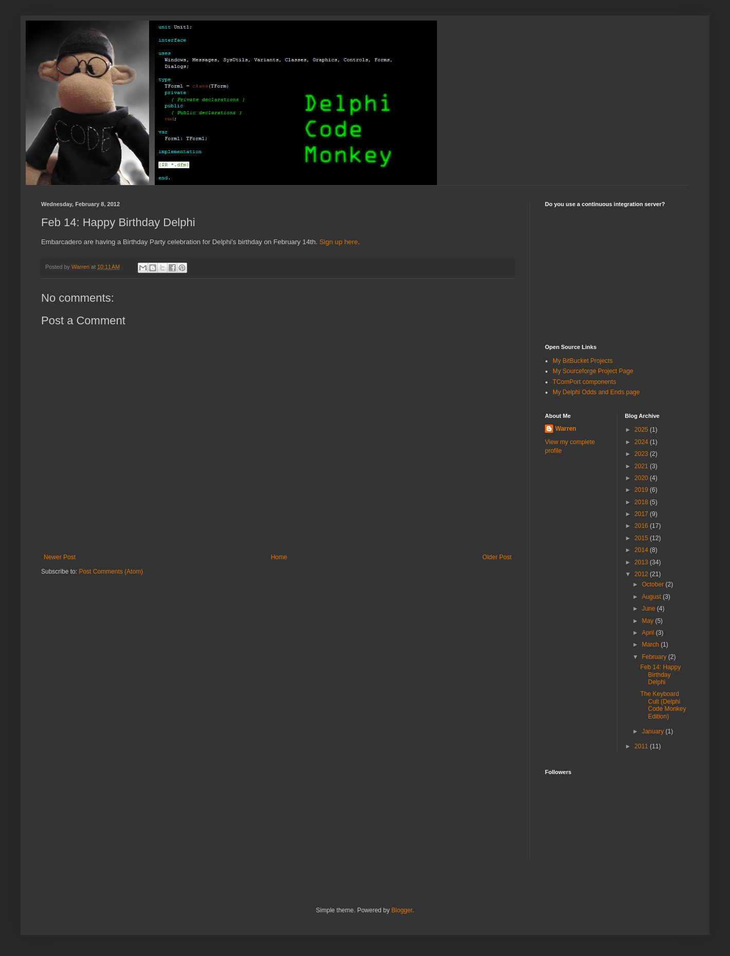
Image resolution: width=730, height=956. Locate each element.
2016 (642, 525)
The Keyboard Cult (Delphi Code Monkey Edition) (663, 705)
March (651, 644)
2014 (642, 550)
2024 (642, 442)
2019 (642, 489)
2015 (642, 538)
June (649, 608)
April (648, 632)
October (653, 584)
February (655, 656)
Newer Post (60, 557)
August (652, 596)
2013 (642, 562)
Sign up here (338, 242)
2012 (642, 574)
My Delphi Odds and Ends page (596, 392)
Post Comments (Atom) (111, 571)
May (648, 620)
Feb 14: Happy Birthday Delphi (660, 675)
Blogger (401, 910)
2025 (642, 429)
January (653, 731)
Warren (565, 428)
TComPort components (584, 381)
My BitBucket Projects (583, 360)
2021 (642, 466)
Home (279, 557)
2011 (642, 746)
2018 (642, 502)
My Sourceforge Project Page (593, 371)
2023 (642, 453)
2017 (642, 514)
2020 (642, 478)
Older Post (497, 557)
